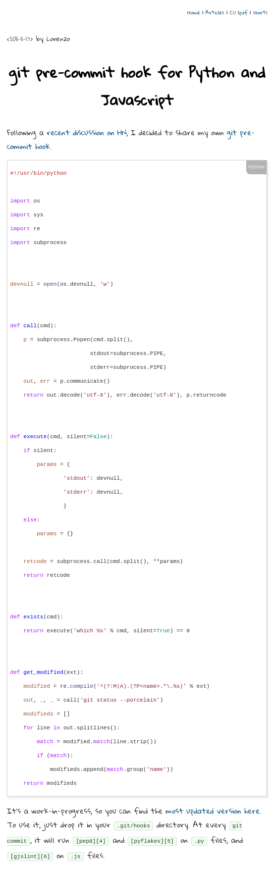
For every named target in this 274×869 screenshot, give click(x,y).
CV (233, 12)
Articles (215, 12)
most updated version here (212, 811)
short (259, 12)
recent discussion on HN (86, 132)
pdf (243, 12)
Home (193, 12)
